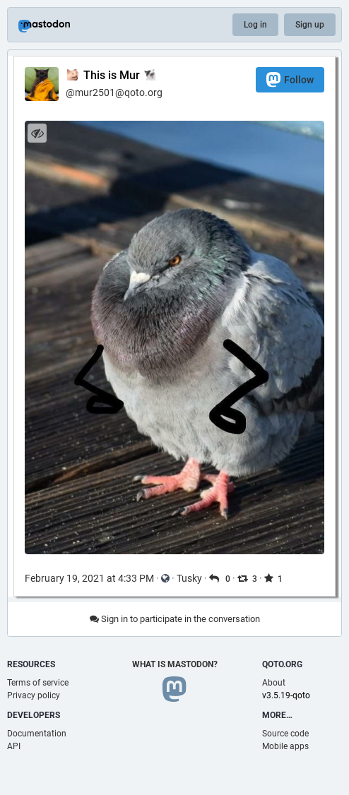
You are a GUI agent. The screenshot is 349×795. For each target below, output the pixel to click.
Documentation (36, 734)
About (273, 683)
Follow (290, 79)
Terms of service (38, 683)
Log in (255, 25)
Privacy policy (33, 695)
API (13, 746)
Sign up (309, 25)
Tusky (189, 578)
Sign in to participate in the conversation (175, 619)
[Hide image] (37, 133)
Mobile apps (285, 746)
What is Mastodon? (175, 664)
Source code (285, 734)
